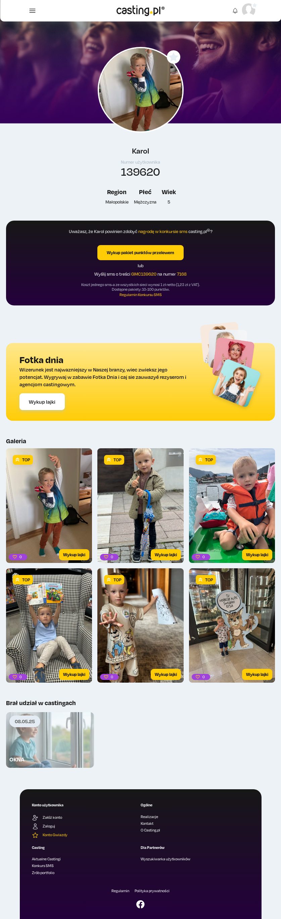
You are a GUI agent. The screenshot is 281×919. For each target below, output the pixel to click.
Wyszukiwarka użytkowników (165, 859)
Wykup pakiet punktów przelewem (140, 252)
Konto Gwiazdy (49, 835)
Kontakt (147, 823)
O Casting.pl (150, 830)
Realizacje (149, 816)
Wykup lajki (42, 402)
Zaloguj (43, 826)
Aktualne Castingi (46, 859)
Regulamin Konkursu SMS (141, 294)
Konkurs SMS (43, 865)
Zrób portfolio (43, 872)
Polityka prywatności (152, 890)
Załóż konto (47, 817)
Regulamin (120, 890)
